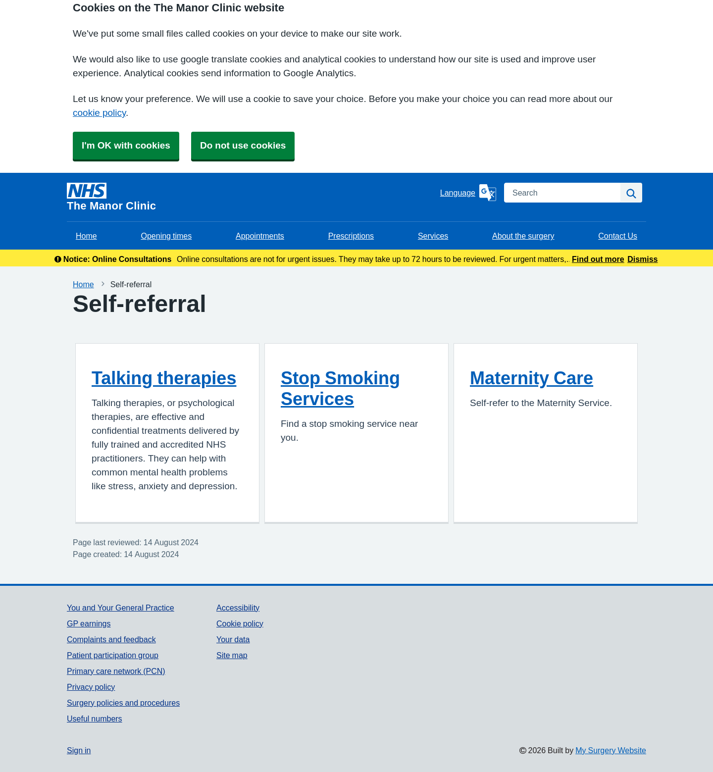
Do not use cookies (243, 145)
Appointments (260, 236)
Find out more (598, 259)
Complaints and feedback (111, 639)
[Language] (468, 193)
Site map (232, 655)
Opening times (166, 236)
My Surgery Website (610, 750)
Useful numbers (94, 718)
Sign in (79, 750)
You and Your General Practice (120, 608)
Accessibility (237, 608)
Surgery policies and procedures (123, 703)
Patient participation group (112, 655)
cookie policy (99, 112)
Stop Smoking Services (340, 388)
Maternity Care (531, 378)
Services (433, 236)
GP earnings (89, 623)
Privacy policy (91, 687)
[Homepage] (251, 197)
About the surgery (523, 236)
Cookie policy (239, 623)
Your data (233, 639)
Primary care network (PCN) (116, 671)
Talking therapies (164, 378)
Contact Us (617, 236)
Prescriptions (351, 236)
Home (86, 236)
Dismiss (642, 259)
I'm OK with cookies (126, 145)
